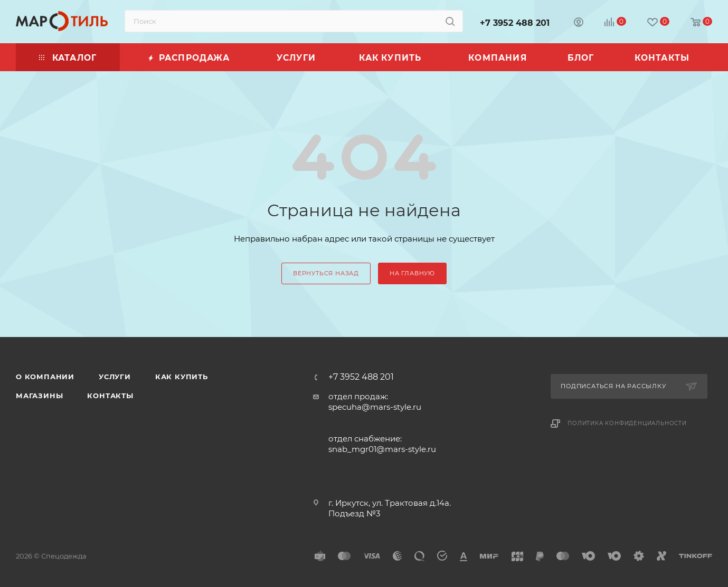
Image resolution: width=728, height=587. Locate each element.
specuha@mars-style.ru (374, 407)
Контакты (110, 395)
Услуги (115, 376)
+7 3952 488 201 (515, 23)
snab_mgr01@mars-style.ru (382, 449)
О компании (45, 376)
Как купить (181, 376)
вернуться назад (326, 273)
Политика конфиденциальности (627, 423)
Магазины (39, 395)
